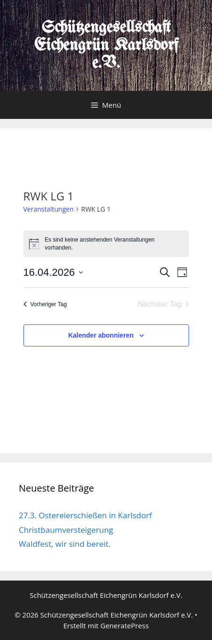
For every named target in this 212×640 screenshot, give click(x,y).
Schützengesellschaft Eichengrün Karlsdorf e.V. (106, 45)
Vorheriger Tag (45, 304)
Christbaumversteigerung (66, 529)
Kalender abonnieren (100, 335)
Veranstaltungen (48, 209)
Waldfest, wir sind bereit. (65, 543)
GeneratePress (124, 625)
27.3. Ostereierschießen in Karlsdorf (85, 515)
